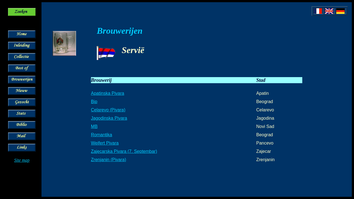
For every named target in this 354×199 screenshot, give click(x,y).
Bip (94, 101)
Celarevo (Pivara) (108, 110)
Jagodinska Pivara (109, 118)
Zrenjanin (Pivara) (108, 159)
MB (94, 126)
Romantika (101, 134)
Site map (22, 160)
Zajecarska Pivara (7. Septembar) (124, 151)
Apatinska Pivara (107, 93)
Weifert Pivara (105, 143)
